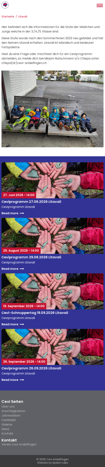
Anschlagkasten (13, 411)
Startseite (7, 16)
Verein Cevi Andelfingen (18, 444)
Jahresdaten (10, 415)
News (5, 429)
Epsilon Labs (60, 463)
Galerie (6, 424)
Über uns (8, 406)
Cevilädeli (8, 420)
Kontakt (7, 433)
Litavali (22, 16)
